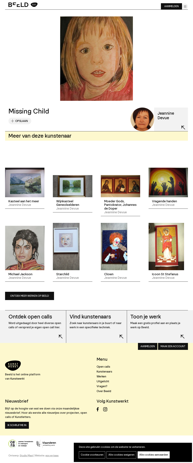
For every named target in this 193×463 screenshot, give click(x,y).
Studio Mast (26, 455)
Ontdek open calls (30, 317)
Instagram (106, 409)
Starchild (62, 274)
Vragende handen (164, 201)
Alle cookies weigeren (121, 454)
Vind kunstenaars (90, 317)
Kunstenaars (104, 371)
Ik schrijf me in (17, 425)
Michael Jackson (20, 274)
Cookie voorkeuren (92, 454)
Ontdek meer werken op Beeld (29, 296)
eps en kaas (52, 455)
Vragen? (102, 386)
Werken (101, 376)
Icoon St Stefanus (165, 274)
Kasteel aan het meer (23, 201)
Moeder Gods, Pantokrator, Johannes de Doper (120, 205)
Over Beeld (104, 391)
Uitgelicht (103, 381)
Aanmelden (171, 6)
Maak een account (173, 346)
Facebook (99, 409)
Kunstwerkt (17, 378)
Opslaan (21, 121)
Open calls (103, 366)
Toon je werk (145, 317)
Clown (108, 274)
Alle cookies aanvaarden (153, 454)
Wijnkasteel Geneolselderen (67, 203)
